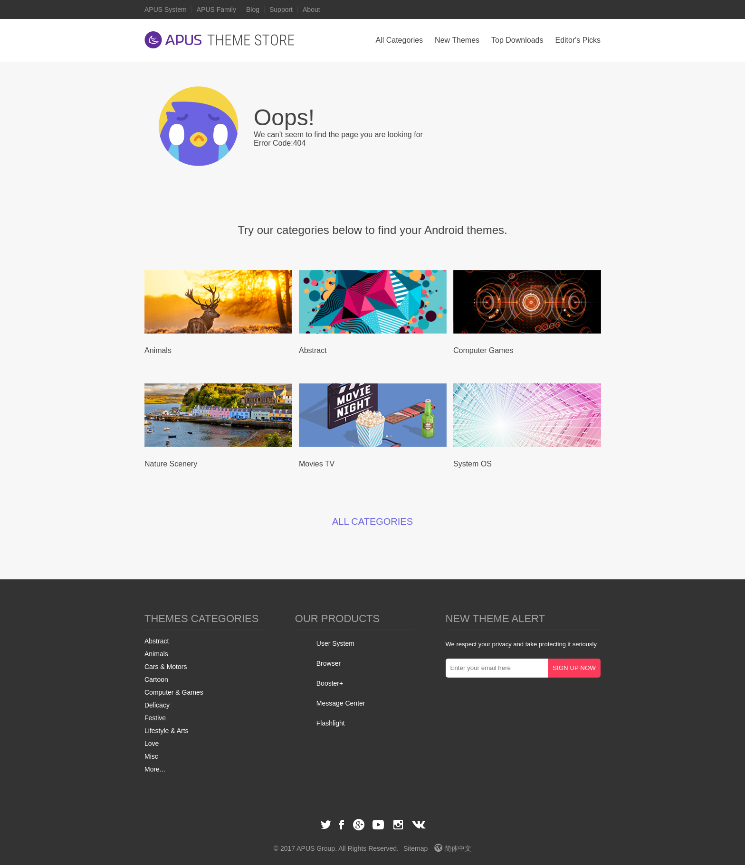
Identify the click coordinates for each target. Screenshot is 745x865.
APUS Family (216, 9)
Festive (155, 718)
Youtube (378, 824)
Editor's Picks (578, 40)
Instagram (398, 824)
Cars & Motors (165, 666)
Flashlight (330, 723)
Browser (328, 663)
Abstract (156, 641)
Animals (156, 654)
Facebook (342, 824)
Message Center (340, 703)
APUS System (165, 9)
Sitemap (415, 848)
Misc (151, 756)
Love (151, 743)
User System (335, 643)
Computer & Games (173, 692)
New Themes (457, 40)
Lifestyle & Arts (166, 731)
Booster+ (329, 683)
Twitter (326, 824)
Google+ (359, 824)
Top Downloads (517, 40)
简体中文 (452, 848)
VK (419, 824)
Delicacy (157, 705)
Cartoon (156, 679)
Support (281, 9)
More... (154, 769)
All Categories (399, 40)
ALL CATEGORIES (372, 521)
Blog (252, 9)
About (311, 9)
